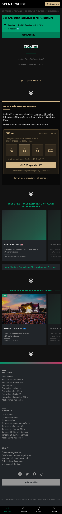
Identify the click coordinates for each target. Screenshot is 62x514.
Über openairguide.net (11, 452)
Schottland (30, 11)
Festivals (18, 11)
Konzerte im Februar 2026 (13, 429)
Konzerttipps (7, 414)
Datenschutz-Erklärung (12, 461)
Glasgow (13, 29)
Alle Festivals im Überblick (13, 400)
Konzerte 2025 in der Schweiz (15, 432)
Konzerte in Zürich (10, 417)
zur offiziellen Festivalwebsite (31, 65)
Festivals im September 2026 (15, 397)
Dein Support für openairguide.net (16, 455)
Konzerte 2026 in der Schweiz (15, 435)
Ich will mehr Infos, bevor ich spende (30, 178)
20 (24, 150)
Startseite (6, 11)
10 (11, 150)
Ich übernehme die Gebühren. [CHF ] (25, 159)
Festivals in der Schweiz (12, 379)
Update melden (31, 482)
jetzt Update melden (30, 80)
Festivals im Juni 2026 (12, 391)
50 (37, 150)
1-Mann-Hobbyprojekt (44, 114)
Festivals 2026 (8, 385)
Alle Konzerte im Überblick (13, 438)
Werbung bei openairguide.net (15, 458)
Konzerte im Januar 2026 (13, 426)
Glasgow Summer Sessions (48, 11)
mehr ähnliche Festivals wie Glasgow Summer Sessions (30, 267)
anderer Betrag (50, 150)
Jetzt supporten (52, 4)
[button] (31, 35)
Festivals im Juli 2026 (11, 394)
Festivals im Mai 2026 (11, 388)
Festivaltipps (7, 377)
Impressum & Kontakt (11, 464)
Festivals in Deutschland (12, 382)
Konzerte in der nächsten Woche (16, 423)
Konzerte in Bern (9, 420)
